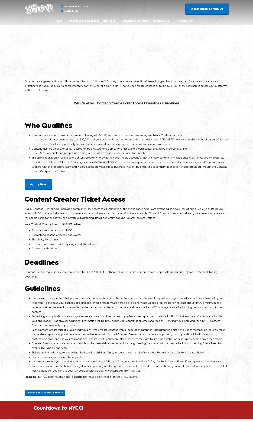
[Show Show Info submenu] (118, 24)
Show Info (109, 24)
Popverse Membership (84, 24)
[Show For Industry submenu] (195, 24)
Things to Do (161, 24)
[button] (207, 12)
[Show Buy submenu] (64, 24)
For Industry (184, 24)
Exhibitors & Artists (136, 24)
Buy (59, 24)
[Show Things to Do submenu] (172, 24)
